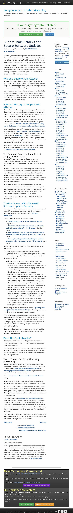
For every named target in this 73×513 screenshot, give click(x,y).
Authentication (59, 249)
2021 (57, 88)
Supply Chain (42, 430)
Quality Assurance (62, 224)
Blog (59, 3)
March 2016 (60, 146)
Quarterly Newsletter (26, 504)
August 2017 (60, 134)
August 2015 (60, 173)
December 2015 (61, 181)
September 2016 (62, 157)
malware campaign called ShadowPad (28, 131)
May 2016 (60, 150)
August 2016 (60, 155)
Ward (59, 209)
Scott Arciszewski (31, 49)
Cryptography (60, 256)
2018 (57, 106)
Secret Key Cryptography (61, 273)
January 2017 (61, 121)
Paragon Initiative (61, 193)
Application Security (60, 246)
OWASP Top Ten (62, 263)
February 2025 (61, 77)
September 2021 (62, 94)
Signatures (65, 275)
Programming (61, 222)
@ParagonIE (59, 306)
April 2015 (60, 166)
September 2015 (62, 175)
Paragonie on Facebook (59, 308)
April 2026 (60, 74)
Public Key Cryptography (61, 269)
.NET (56, 243)
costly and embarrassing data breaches (28, 474)
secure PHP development (32, 482)
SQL (62, 271)
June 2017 (60, 130)
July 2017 (59, 132)
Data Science (58, 258)
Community (60, 195)
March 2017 (60, 125)
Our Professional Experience (62, 62)
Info (27, 3)
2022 (57, 83)
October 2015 (61, 177)
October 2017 (61, 137)
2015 (57, 164)
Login (57, 262)
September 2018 (62, 115)
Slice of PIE (60, 211)
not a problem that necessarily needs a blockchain (26, 376)
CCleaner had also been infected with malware (19, 149)
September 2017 (62, 135)
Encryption (63, 258)
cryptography (18, 482)
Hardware (60, 220)
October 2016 (61, 159)
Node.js (65, 262)
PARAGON (14, 3)
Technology (59, 214)
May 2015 (60, 168)
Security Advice (62, 202)
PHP (57, 267)
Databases (60, 218)
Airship (60, 207)
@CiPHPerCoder (36, 459)
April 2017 (60, 126)
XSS (66, 279)
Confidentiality (58, 254)
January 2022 (61, 85)
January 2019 (61, 97)
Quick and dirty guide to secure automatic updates (25, 222)
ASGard (60, 205)
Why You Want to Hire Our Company (30, 34)
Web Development (60, 279)
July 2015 (59, 172)
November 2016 (61, 161)
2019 (57, 96)
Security (52, 3)
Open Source (62, 198)
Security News (9, 51)
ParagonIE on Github (62, 304)
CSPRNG (57, 252)
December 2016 (61, 163)
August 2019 (60, 103)
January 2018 (61, 108)
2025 (57, 76)
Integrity (60, 260)
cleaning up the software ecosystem (26, 368)
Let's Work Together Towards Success (36, 485)
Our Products (61, 204)
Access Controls (61, 243)
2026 (57, 72)
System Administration (60, 230)
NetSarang (18, 136)
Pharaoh (60, 200)
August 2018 (60, 114)
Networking (61, 262)
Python (57, 271)
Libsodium (65, 260)
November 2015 (61, 179)
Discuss (43, 423)
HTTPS (57, 260)
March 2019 (60, 99)
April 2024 (60, 81)
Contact (66, 3)
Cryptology (60, 216)
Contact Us (50, 34)
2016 (57, 141)
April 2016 (60, 148)
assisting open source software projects (17, 371)
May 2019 (60, 101)
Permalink (8, 423)
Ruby (60, 271)
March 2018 (60, 110)
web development (62, 50)
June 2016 (60, 152)
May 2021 (60, 90)
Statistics (57, 277)
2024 (57, 79)
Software (43, 3)
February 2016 (61, 144)
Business (58, 191)
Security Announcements (44, 504)
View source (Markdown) (25, 428)
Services (34, 3)
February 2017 (61, 123)
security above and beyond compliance (62, 57)
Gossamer (61, 196)
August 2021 (60, 92)
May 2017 (60, 128)
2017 (57, 119)
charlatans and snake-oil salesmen (30, 398)
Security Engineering (59, 226)
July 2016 (59, 153)
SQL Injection (66, 271)
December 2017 (61, 139)
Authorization (66, 249)
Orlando (64, 265)
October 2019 (61, 105)
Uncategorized (59, 233)
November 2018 (61, 117)
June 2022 (60, 87)
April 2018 (60, 112)
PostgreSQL (61, 267)
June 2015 (60, 170)
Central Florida (62, 252)
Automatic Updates (25, 430)
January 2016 (61, 143)
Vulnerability (62, 277)
